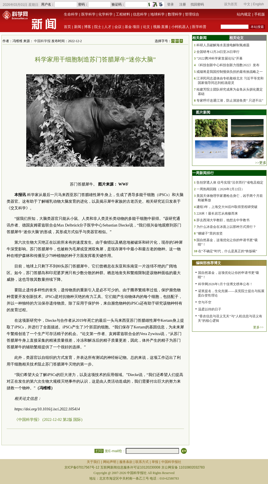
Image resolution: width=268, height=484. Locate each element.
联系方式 (142, 462)
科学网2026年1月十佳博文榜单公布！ (225, 284)
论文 (146, 27)
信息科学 (140, 14)
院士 (97, 27)
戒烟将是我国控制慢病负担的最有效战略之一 (229, 72)
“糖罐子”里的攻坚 (209, 233)
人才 (107, 27)
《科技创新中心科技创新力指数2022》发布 (227, 65)
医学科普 (199, 27)
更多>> (258, 327)
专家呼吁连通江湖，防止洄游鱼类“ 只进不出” (229, 100)
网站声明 (109, 462)
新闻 (77, 27)
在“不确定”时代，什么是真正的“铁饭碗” (227, 251)
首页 (67, 27)
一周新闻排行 (203, 173)
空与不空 (204, 302)
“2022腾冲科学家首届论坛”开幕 (219, 58)
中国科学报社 (171, 462)
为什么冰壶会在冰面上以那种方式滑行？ (226, 227)
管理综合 (192, 14)
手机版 (259, 14)
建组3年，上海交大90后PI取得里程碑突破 (227, 207)
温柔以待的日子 (209, 309)
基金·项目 (132, 27)
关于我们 (93, 462)
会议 (118, 27)
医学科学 (88, 14)
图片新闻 (203, 112)
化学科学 (105, 14)
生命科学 (71, 14)
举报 (155, 462)
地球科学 (157, 14)
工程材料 (123, 14)
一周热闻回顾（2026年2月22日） (220, 189)
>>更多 (260, 163)
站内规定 (244, 14)
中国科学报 (42, 41)
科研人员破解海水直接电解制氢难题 (222, 45)
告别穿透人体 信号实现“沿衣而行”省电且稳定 (229, 182)
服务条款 (126, 462)
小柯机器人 (180, 27)
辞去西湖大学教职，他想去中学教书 (222, 220)
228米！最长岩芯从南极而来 (217, 213)
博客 (87, 27)
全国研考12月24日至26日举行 (218, 52)
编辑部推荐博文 (208, 263)
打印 (99, 451)
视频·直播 (161, 27)
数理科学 (175, 14)
